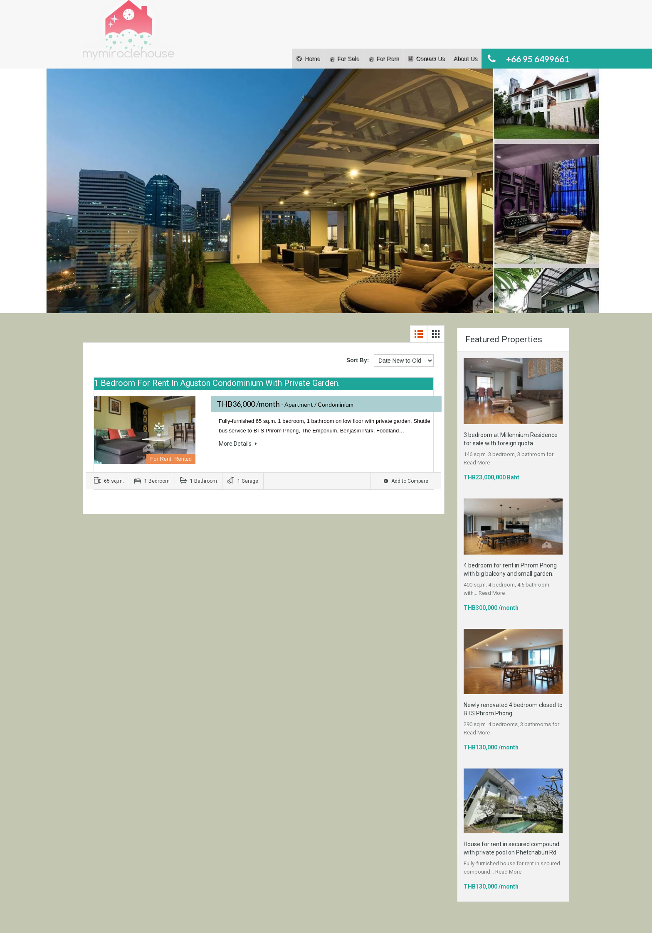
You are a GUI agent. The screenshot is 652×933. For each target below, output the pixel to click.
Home (312, 58)
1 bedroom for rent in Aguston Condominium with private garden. (217, 383)
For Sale (348, 58)
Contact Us (430, 58)
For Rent (387, 58)
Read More (477, 462)
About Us (465, 58)
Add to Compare (406, 481)
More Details (238, 443)
